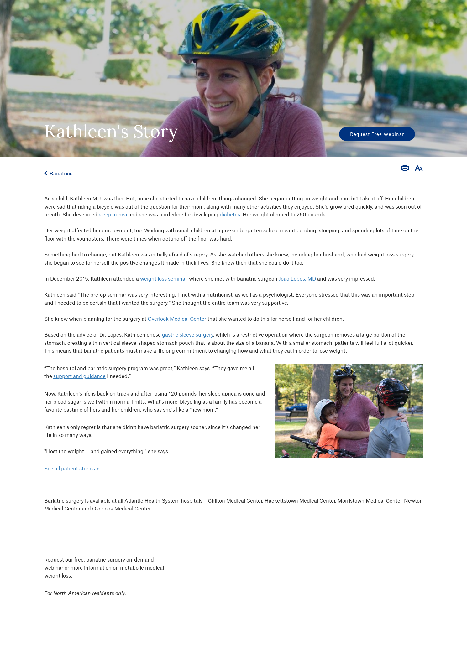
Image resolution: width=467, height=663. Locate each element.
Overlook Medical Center (177, 318)
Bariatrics (61, 173)
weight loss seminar (163, 278)
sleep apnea (113, 214)
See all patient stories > (71, 468)
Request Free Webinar (377, 134)
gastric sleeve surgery (187, 334)
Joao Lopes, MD (297, 278)
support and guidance (79, 376)
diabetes (230, 214)
